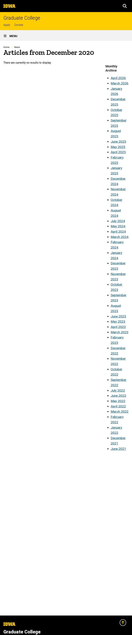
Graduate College (21, 18)
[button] (125, 6)
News (17, 47)
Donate (18, 25)
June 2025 (118, 142)
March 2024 (119, 237)
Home (6, 47)
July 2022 (118, 390)
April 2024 (118, 232)
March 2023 (119, 332)
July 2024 (118, 221)
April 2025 (118, 152)
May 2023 (118, 322)
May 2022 (118, 401)
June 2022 (118, 396)
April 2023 (118, 327)
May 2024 (118, 226)
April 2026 (118, 78)
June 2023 (118, 316)
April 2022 (118, 406)
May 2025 (118, 147)
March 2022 (119, 412)
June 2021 (118, 449)
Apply (6, 25)
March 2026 (119, 83)
